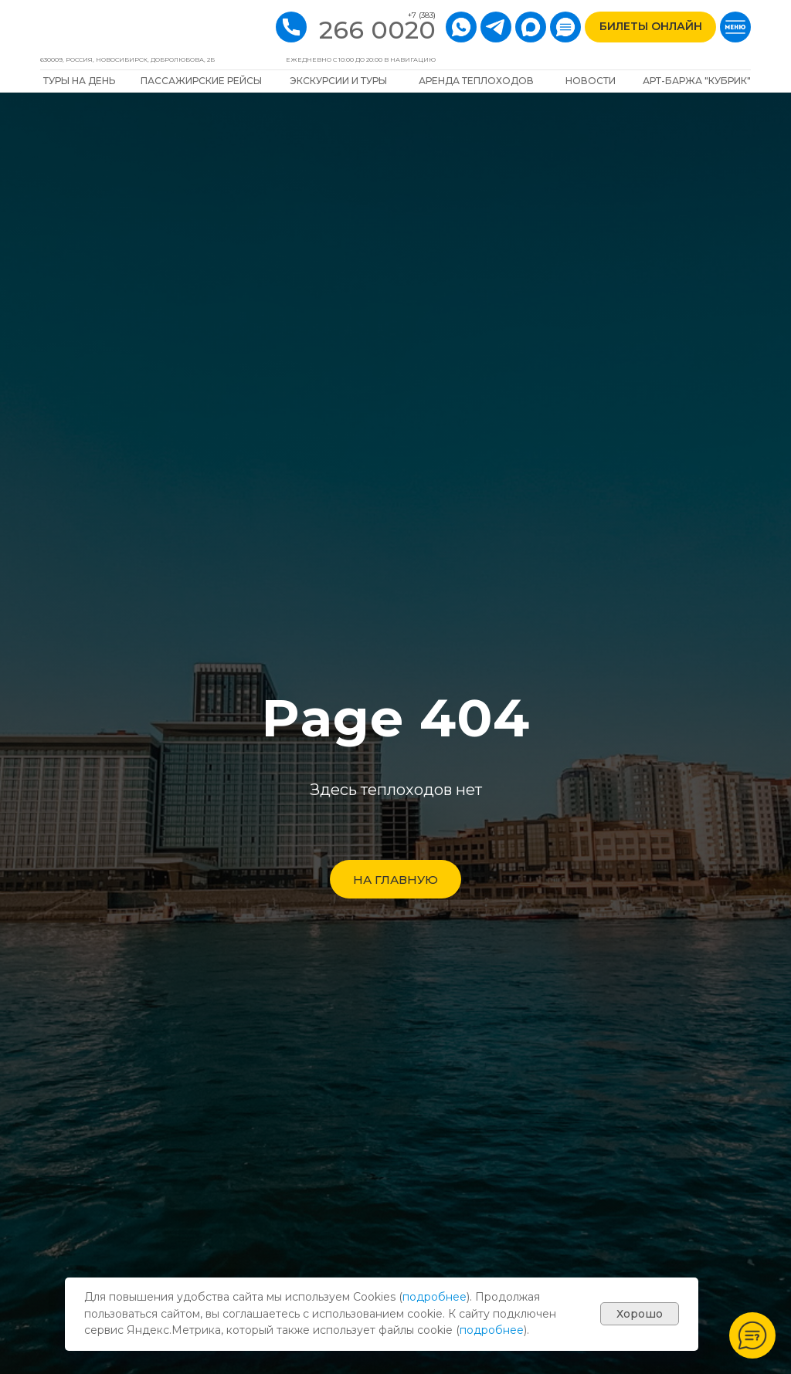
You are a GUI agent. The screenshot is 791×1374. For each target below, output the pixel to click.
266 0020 (377, 30)
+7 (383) (422, 15)
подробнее (434, 1297)
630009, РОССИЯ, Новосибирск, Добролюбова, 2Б (127, 59)
